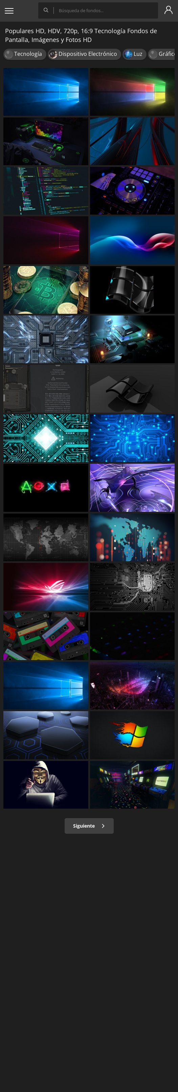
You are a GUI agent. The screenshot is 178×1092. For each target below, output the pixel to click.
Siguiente (89, 826)
